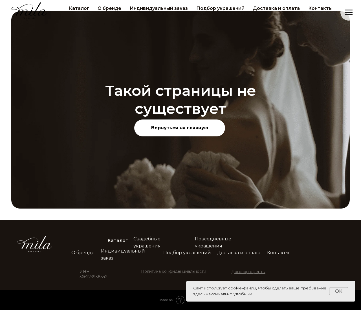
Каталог (79, 8)
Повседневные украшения (213, 242)
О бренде (109, 8)
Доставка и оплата (276, 8)
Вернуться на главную (179, 127)
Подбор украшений (220, 8)
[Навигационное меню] (349, 12)
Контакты (320, 8)
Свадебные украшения (147, 242)
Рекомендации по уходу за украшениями (205, 13)
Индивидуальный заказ (159, 8)
